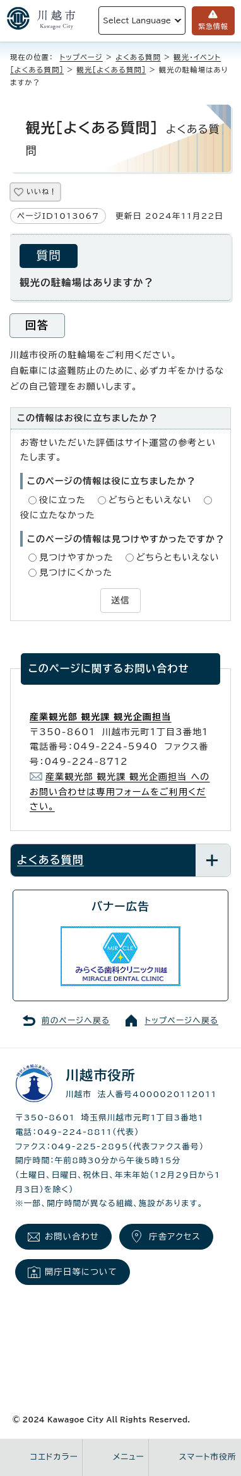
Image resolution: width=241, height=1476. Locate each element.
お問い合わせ (72, 1236)
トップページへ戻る (181, 1020)
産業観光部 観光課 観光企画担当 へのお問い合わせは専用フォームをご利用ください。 (120, 791)
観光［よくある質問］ (111, 69)
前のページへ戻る (76, 1020)
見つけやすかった (76, 557)
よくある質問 (138, 57)
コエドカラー (54, 1457)
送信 (120, 600)
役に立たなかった (57, 515)
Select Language (137, 20)
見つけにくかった (75, 572)
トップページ (81, 57)
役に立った (62, 500)
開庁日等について (81, 1271)
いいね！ (41, 191)
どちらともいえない (150, 500)
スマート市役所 (208, 1457)
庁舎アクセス (175, 1236)
